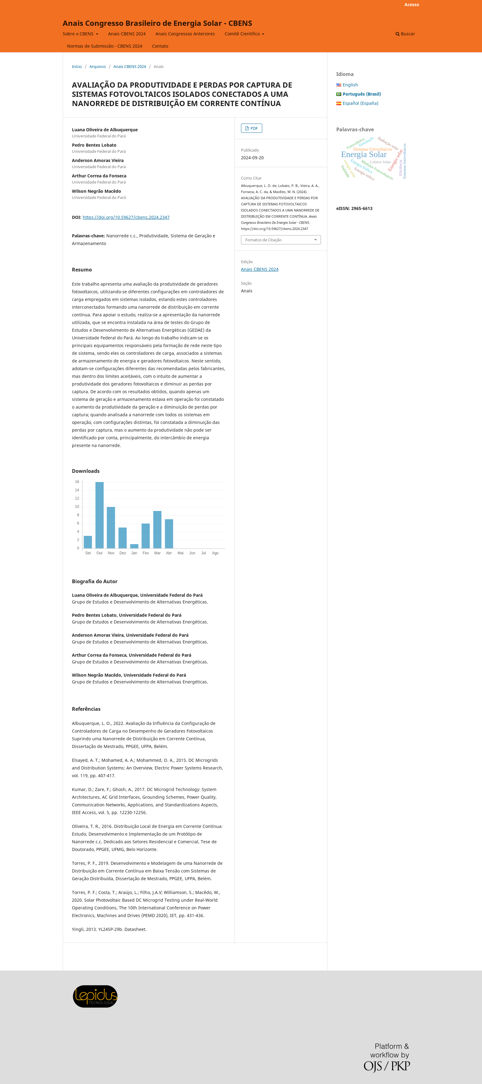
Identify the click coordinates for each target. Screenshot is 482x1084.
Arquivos (97, 66)
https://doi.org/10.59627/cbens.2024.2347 (126, 217)
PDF (254, 128)
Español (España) (360, 103)
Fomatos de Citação (263, 240)
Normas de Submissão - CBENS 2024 (104, 46)
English (350, 85)
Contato (160, 46)
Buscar (405, 34)
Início (77, 66)
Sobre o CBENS (79, 34)
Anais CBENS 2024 (127, 34)
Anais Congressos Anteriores (185, 34)
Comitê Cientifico (243, 34)
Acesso (412, 4)
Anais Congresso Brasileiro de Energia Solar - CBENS (157, 23)
